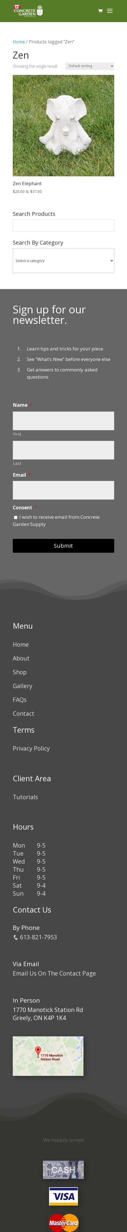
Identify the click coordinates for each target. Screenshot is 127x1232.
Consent (25, 508)
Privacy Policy (31, 748)
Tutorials (25, 797)
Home (19, 42)
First (17, 434)
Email (22, 475)
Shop (20, 672)
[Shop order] (89, 66)
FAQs (20, 700)
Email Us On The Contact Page (54, 973)
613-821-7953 (35, 937)
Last (17, 463)
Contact (23, 713)
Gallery (22, 686)
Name (22, 405)
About (21, 658)
